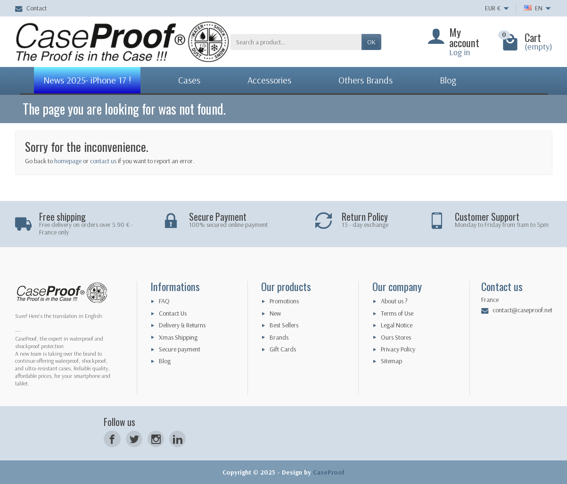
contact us (103, 161)
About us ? (394, 301)
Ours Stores (396, 337)
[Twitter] (134, 439)
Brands (279, 337)
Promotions (284, 301)
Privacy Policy (398, 349)
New (275, 313)
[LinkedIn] (177, 439)
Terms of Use (397, 313)
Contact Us (173, 313)
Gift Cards (283, 349)
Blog (165, 361)
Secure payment (179, 349)
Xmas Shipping (178, 337)
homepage (68, 161)
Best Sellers (284, 325)
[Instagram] (156, 439)
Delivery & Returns (182, 325)
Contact (31, 8)
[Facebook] (112, 439)
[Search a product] (296, 42)
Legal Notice (396, 325)
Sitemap (391, 361)
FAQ (164, 301)
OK (371, 42)
